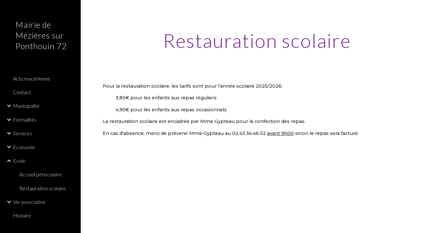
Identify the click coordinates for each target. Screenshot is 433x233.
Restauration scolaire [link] (42, 188)
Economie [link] (24, 147)
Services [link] (22, 133)
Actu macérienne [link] (31, 78)
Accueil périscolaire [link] (40, 174)
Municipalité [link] (26, 106)
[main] (256, 40)
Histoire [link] (22, 215)
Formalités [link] (24, 119)
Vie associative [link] (29, 202)
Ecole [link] (19, 161)
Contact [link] (22, 92)
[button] (425, 9)
